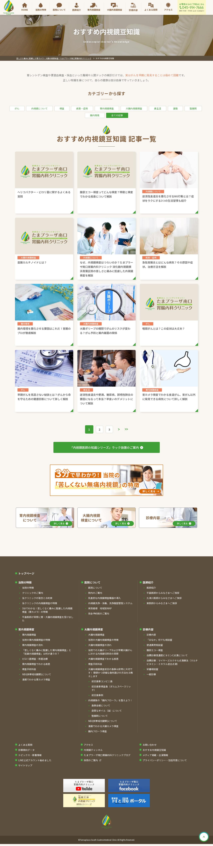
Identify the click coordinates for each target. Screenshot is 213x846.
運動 (175, 108)
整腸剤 (193, 108)
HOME (24, 9)
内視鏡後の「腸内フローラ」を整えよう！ (110, 700)
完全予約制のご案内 (98, 613)
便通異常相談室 (155, 645)
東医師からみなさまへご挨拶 (162, 603)
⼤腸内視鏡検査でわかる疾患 (103, 659)
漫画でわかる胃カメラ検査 (36, 679)
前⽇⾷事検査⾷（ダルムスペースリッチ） (111, 688)
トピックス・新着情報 (30, 755)
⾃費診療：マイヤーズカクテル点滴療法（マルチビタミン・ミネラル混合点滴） (172, 662)
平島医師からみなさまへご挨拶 (163, 593)
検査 (62, 108)
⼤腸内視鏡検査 (93, 630)
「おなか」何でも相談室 (159, 640)
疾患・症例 (82, 108)
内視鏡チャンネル (93, 750)
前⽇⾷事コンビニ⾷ (102, 681)
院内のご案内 (95, 593)
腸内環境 (94, 115)
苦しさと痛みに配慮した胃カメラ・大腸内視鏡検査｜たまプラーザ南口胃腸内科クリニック (53, 58)
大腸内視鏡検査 (114, 9)
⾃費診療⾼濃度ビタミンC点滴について (167, 655)
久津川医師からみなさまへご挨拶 (164, 598)
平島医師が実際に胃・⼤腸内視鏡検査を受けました (47, 619)
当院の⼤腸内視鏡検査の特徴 (103, 640)
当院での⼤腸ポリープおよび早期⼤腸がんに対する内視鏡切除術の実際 (110, 652)
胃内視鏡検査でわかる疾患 (36, 664)
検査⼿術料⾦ (95, 664)
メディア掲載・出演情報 (155, 755)
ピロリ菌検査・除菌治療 (35, 659)
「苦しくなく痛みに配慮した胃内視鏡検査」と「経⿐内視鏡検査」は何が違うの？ (46, 652)
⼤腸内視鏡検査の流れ (99, 645)
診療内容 (133, 10)
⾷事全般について (101, 705)
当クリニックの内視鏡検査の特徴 (39, 603)
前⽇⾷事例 (97, 695)
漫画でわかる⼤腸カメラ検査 (103, 726)
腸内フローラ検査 (97, 731)
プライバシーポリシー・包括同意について (165, 760)
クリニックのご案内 (32, 593)
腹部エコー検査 (155, 650)
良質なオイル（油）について (107, 711)
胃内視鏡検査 (93, 9)
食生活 (157, 108)
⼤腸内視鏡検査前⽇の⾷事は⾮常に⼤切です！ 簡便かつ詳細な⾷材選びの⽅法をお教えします (110, 673)
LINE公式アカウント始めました (34, 760)
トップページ (26, 574)
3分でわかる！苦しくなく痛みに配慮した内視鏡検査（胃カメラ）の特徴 (47, 610)
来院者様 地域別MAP (100, 608)
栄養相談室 (152, 669)
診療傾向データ (26, 750)
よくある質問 (150, 9)
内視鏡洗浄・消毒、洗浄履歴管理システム (110, 603)
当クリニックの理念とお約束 (37, 598)
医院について (59, 9)
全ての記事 (117, 115)
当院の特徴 (40, 9)
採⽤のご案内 (91, 760)
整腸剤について (100, 716)
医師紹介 (76, 9)
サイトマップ (25, 765)
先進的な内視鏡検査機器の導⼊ (104, 598)
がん (17, 108)
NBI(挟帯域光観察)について (36, 674)
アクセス (168, 9)
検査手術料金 (29, 669)
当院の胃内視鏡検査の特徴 (36, 640)
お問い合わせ (150, 745)
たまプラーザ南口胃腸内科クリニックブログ (107, 755)
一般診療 (151, 674)
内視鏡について (39, 108)
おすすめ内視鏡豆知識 (154, 750)
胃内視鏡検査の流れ (32, 645)
